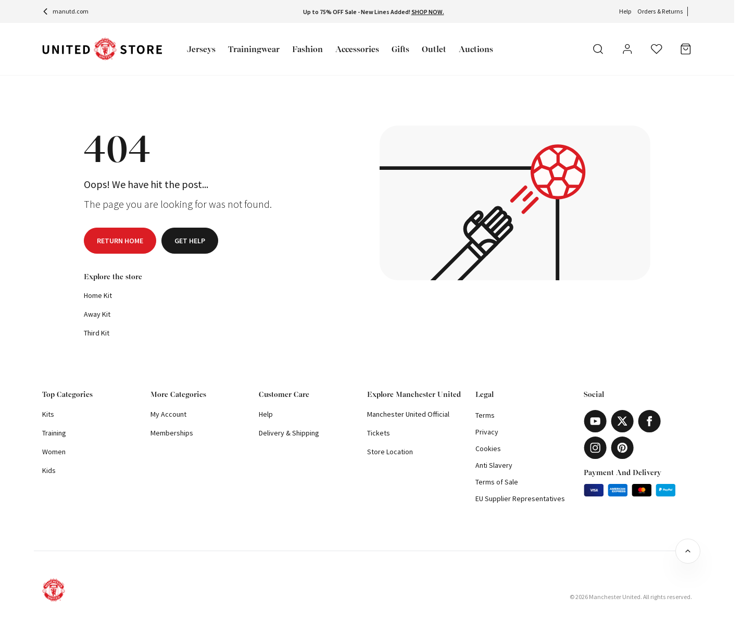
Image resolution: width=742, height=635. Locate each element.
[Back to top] (687, 551)
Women (54, 451)
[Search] (598, 49)
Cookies (488, 448)
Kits (48, 414)
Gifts (400, 49)
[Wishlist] (656, 49)
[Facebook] (649, 421)
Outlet (434, 49)
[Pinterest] (622, 448)
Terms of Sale (496, 482)
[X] (622, 421)
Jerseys (201, 49)
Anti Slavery (493, 465)
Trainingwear (254, 49)
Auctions (476, 49)
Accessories (357, 49)
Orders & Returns (660, 11)
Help (625, 11)
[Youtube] (595, 421)
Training (54, 433)
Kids (49, 470)
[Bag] (686, 49)
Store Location (390, 451)
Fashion (307, 49)
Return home (120, 240)
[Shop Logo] (102, 49)
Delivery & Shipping (289, 433)
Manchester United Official (408, 414)
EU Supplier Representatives (520, 498)
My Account (168, 414)
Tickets (378, 433)
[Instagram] (595, 448)
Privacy (486, 432)
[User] (627, 50)
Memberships (171, 433)
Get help (189, 240)
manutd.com (65, 11)
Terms (485, 415)
